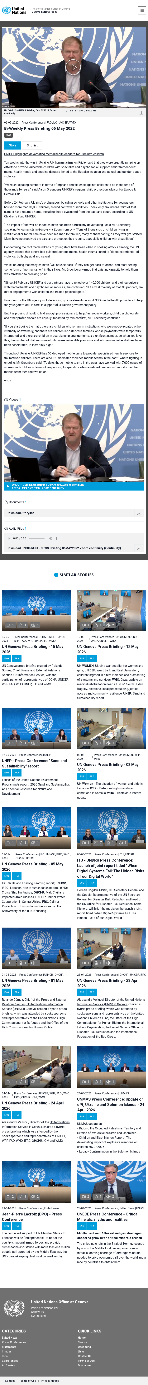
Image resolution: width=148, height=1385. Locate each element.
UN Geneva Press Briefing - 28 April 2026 (108, 983)
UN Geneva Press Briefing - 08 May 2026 (108, 767)
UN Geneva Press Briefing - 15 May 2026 (32, 649)
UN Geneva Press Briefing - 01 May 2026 (32, 983)
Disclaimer (85, 1365)
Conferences (10, 1360)
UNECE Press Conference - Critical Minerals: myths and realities (107, 1217)
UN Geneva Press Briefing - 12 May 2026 (108, 649)
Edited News (9, 1337)
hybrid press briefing (91, 1009)
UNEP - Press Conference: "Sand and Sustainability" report (34, 763)
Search (82, 1342)
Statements (9, 1346)
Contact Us (84, 1356)
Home (82, 1337)
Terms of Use (86, 1360)
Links (81, 1351)
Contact (10, 1380)
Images (7, 1351)
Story (13, 145)
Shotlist (32, 145)
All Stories (8, 1365)
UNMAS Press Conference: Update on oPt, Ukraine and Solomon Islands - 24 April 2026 (110, 1104)
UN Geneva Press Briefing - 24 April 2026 (33, 1106)
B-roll (5, 1356)
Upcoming (84, 1346)
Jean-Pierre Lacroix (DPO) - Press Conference (32, 1217)
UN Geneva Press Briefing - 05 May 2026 (32, 867)
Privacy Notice (50, 1380)
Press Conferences (14, 1342)
